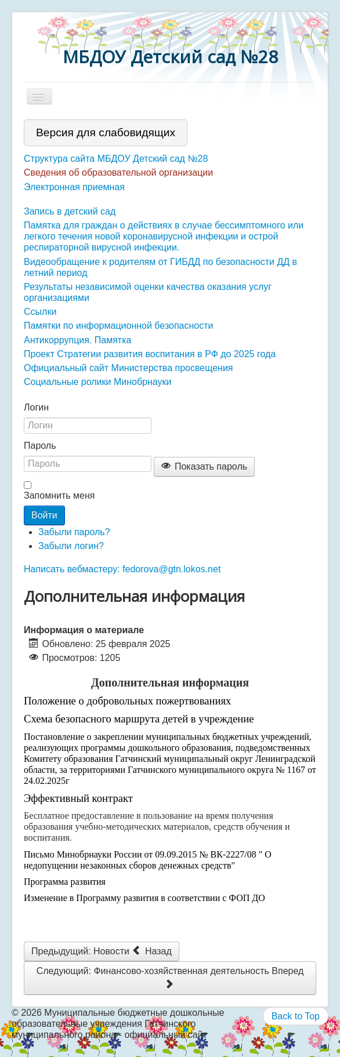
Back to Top (296, 1016)
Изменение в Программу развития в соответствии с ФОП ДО (144, 898)
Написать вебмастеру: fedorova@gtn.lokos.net (122, 569)
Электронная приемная (74, 187)
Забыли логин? (71, 546)
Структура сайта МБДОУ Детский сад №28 (116, 159)
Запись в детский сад (69, 211)
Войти (44, 515)
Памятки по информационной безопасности (119, 325)
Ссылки (40, 312)
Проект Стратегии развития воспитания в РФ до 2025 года (150, 354)
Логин (36, 407)
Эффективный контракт (78, 798)
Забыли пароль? (74, 532)
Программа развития (65, 882)
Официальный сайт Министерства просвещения (128, 368)
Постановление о (58, 737)
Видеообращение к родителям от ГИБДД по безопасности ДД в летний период (160, 267)
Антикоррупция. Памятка (77, 340)
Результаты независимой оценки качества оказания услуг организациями (148, 292)
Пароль (40, 446)
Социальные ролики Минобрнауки (97, 382)
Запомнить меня (59, 495)
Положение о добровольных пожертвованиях (127, 701)
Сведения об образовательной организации (118, 172)
